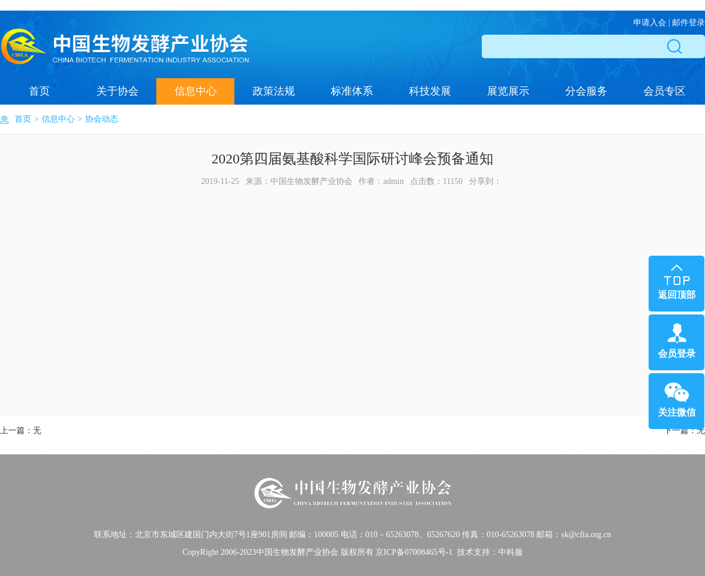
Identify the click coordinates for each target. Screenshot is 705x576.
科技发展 (430, 91)
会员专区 (664, 91)
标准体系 (352, 91)
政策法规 (274, 91)
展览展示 (508, 91)
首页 (39, 91)
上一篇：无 (20, 430)
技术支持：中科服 (490, 552)
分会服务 (586, 91)
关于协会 (117, 91)
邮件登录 (688, 22)
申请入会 (649, 22)
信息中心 (195, 91)
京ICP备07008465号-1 (413, 552)
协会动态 (101, 119)
